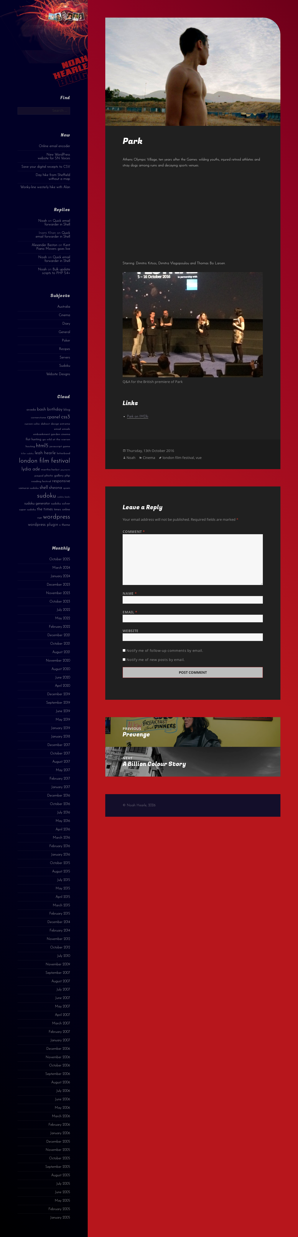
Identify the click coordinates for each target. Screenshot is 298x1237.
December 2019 (58, 694)
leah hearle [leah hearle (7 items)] (45, 453)
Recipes (64, 349)
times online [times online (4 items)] (62, 509)
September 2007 (58, 973)
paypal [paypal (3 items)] (39, 475)
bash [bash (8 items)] (41, 409)
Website (130, 630)
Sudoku (64, 366)
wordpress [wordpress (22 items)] (56, 517)
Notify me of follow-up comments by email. (165, 650)
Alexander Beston (44, 245)
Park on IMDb (137, 416)
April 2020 (62, 686)
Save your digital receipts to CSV (45, 167)
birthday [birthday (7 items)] (55, 409)
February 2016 (59, 846)
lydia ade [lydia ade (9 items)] (30, 469)
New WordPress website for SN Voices (54, 156)
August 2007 (60, 981)
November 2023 (58, 593)
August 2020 (60, 669)
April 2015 (63, 897)
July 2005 (63, 1184)
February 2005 (59, 1209)
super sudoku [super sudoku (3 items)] (27, 509)
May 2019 (63, 719)
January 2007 (60, 1040)
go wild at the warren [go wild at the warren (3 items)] (56, 439)
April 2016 (63, 829)
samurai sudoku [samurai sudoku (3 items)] (29, 488)
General (64, 332)
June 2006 (62, 1099)
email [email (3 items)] (57, 429)
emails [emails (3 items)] (66, 429)
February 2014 (59, 930)
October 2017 (60, 753)
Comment (134, 531)
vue (199, 457)
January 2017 (60, 787)
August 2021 (61, 652)
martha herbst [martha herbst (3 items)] (50, 469)
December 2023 (58, 584)
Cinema (64, 315)
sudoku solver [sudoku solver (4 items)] (60, 503)
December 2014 (58, 922)
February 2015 (59, 913)
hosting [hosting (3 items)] (30, 446)
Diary (66, 323)
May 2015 (63, 888)
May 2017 (63, 770)
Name (130, 593)
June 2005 (62, 1192)
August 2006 (60, 1082)
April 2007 (62, 1015)
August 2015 (61, 871)
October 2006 (59, 1065)
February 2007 (59, 1032)
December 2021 (58, 635)
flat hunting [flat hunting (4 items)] (33, 439)
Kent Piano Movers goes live (53, 247)
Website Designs (58, 374)
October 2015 (60, 863)
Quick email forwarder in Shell (57, 222)
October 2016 (60, 804)
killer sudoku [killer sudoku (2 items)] (27, 453)
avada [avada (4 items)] (31, 409)
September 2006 (57, 1074)
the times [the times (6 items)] (45, 509)
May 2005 (62, 1201)
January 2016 (60, 854)
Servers (65, 357)
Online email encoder (54, 146)
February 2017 (59, 778)
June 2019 (63, 711)
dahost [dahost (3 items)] (45, 423)
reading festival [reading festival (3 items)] (41, 481)
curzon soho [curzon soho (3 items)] (32, 423)
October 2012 (60, 947)
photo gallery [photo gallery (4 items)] (54, 475)
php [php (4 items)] (67, 475)
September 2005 (57, 1167)
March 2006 (61, 1116)
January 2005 (60, 1217)
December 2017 (58, 745)
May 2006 (62, 1108)
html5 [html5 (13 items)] (42, 445)
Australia (63, 307)
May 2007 (62, 1006)
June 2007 (62, 998)
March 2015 (61, 905)
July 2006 (63, 1091)
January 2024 (60, 576)
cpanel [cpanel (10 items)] (53, 417)
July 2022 (63, 610)
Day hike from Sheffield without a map (53, 177)
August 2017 (61, 762)
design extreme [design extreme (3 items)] (60, 423)
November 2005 (58, 1150)
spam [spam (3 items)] (66, 488)
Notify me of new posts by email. (155, 659)
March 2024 (61, 568)
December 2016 (58, 795)
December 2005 (58, 1141)
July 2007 (63, 989)
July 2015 (63, 880)
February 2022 (59, 627)
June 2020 (62, 677)
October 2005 (59, 1158)
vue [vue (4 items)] (39, 517)
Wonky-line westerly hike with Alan (45, 187)
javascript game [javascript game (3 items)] (59, 446)
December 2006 (58, 1049)
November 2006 (58, 1057)
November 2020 (58, 660)
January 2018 (60, 736)
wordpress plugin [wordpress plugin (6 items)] (43, 525)
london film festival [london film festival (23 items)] (44, 461)
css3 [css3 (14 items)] (65, 417)
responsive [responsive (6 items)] (61, 481)
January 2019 (60, 728)
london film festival (178, 457)
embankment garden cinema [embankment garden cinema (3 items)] (51, 434)
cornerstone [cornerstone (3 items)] (38, 417)
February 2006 (59, 1125)
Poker (66, 340)
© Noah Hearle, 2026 (139, 805)
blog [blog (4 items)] (67, 409)
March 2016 (61, 837)
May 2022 (62, 618)
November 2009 (58, 964)
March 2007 (61, 1023)
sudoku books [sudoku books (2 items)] (63, 497)
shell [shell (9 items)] (44, 487)
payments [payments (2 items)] (65, 470)
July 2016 (63, 812)
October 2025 (59, 559)
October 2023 (59, 601)
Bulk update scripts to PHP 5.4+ (56, 271)
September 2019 (58, 703)
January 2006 (60, 1133)
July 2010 (63, 956)
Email (130, 612)
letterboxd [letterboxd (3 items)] (63, 453)
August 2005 (60, 1175)
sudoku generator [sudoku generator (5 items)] (37, 503)
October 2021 (60, 644)
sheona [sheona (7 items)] (55, 488)
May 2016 (63, 821)
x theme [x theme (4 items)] (64, 525)
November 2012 (58, 939)
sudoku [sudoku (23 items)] (46, 496)
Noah (42, 221)
